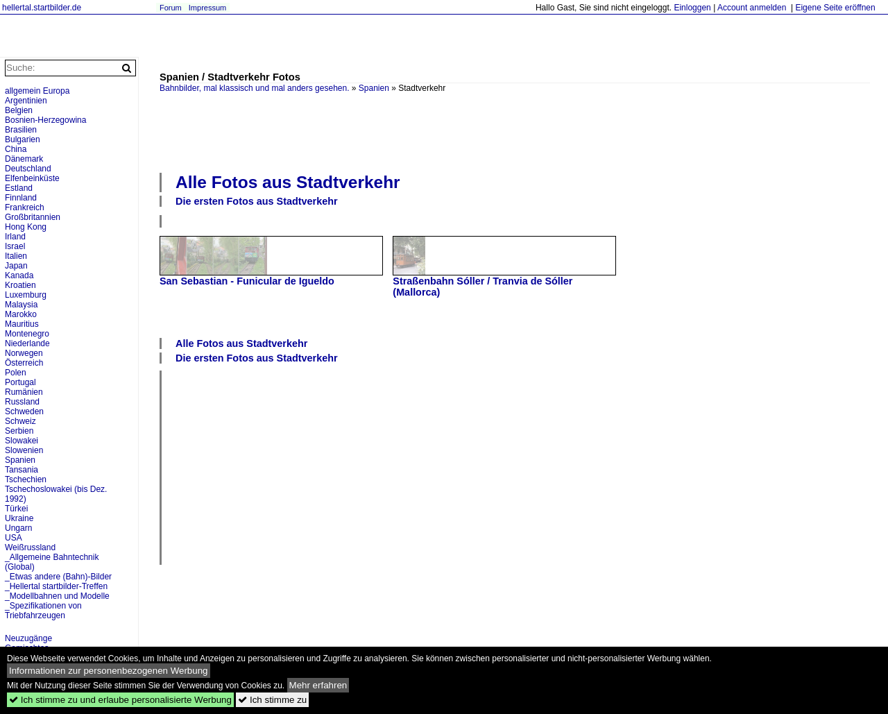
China (15, 149)
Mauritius (22, 324)
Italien (16, 256)
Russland (22, 402)
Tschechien (25, 479)
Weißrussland (30, 547)
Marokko (21, 314)
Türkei (16, 508)
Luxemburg (25, 295)
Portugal (20, 382)
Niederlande (27, 343)
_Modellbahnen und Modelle (57, 596)
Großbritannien (32, 217)
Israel (15, 246)
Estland (19, 188)
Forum (171, 7)
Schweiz (20, 421)
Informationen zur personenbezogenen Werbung (108, 670)
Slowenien (24, 450)
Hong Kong (25, 227)
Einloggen (692, 7)
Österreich (24, 363)
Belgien (19, 110)
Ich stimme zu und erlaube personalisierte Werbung (120, 700)
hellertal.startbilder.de (41, 7)
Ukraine (19, 518)
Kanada (19, 275)
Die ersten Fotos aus (257, 201)
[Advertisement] (515, 131)
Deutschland (28, 168)
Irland (15, 236)
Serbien (19, 431)
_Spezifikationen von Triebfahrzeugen (43, 610)
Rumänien (24, 392)
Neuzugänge (28, 638)
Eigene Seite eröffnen (835, 7)
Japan (16, 266)
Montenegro (27, 334)
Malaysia (21, 304)
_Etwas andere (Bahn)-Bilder (58, 576)
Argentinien (26, 100)
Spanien (374, 88)
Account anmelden (751, 7)
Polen (15, 372)
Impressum (207, 7)
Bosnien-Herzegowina (45, 120)
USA (13, 538)
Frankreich (24, 207)
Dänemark (24, 159)
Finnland (21, 198)
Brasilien (21, 130)
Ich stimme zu (272, 700)
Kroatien (20, 285)
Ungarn (18, 528)
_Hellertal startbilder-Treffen (56, 586)
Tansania (21, 470)
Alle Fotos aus (288, 182)
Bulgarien (22, 139)
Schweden (24, 411)
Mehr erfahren (318, 685)
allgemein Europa (37, 91)
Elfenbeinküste (32, 178)
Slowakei (21, 440)
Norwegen (24, 353)
